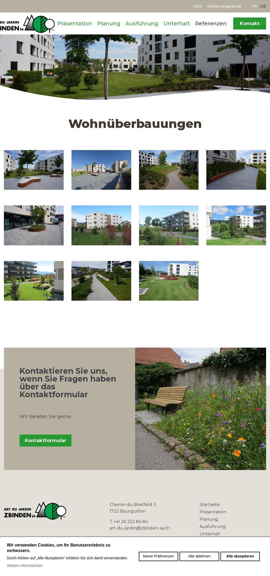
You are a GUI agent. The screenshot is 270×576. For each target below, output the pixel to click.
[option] (135, 67)
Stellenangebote (224, 6)
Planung (108, 23)
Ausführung (141, 23)
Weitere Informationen (25, 565)
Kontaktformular (45, 440)
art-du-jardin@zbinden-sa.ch (140, 528)
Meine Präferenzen (158, 556)
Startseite (210, 504)
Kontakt (250, 23)
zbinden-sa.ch (37, 510)
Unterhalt (177, 23)
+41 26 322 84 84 (130, 521)
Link (198, 6)
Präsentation (74, 23)
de (263, 6)
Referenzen (211, 23)
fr (254, 6)
